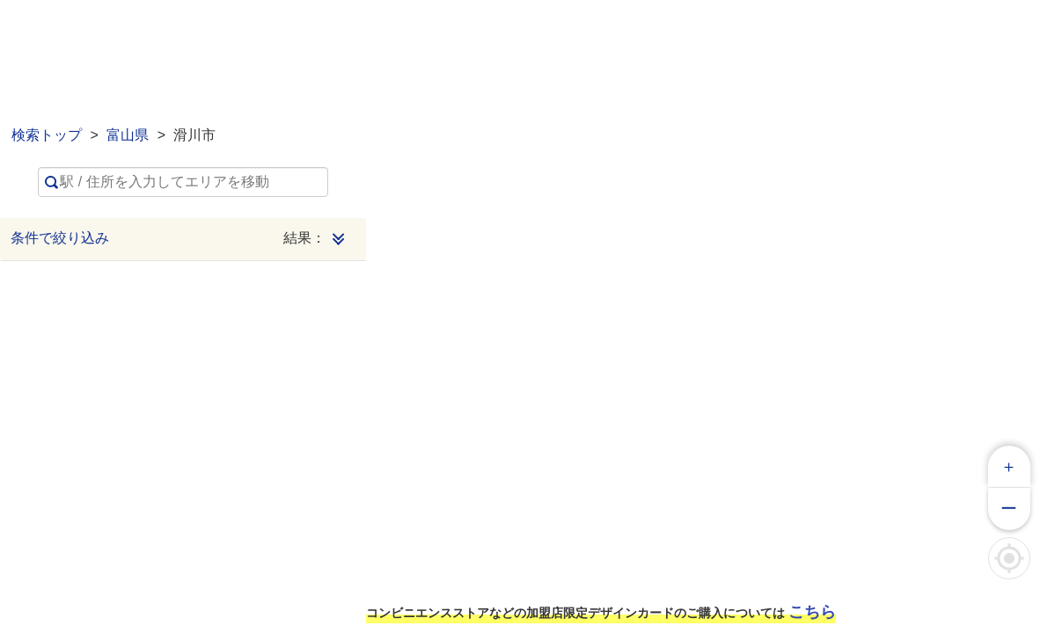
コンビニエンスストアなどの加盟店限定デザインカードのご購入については (601, 612)
